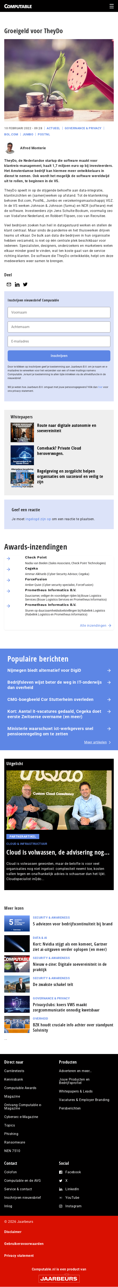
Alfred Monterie (33, 148)
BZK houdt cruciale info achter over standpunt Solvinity (73, 1027)
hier (100, 387)
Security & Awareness (51, 917)
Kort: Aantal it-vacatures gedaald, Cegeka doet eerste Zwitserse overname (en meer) (54, 714)
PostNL (44, 134)
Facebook (73, 1172)
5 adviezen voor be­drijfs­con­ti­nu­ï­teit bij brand (72, 924)
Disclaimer (12, 1232)
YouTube (72, 1198)
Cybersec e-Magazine (21, 1117)
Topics (9, 1125)
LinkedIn (72, 1189)
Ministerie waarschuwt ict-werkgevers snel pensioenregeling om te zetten (50, 731)
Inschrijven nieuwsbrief (22, 1198)
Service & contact (18, 1189)
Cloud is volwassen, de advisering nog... (58, 852)
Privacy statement (19, 1256)
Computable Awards (20, 1088)
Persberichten (70, 1108)
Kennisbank (13, 1079)
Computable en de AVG (22, 1181)
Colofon (10, 1172)
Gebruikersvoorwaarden (24, 1244)
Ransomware (14, 1142)
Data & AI (40, 937)
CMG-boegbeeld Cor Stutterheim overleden (50, 699)
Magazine (12, 1096)
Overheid (40, 1018)
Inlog (8, 1206)
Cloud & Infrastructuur (26, 843)
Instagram (73, 1206)
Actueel (53, 128)
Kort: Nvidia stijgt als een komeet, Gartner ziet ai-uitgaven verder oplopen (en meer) (70, 946)
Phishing (11, 1134)
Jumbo (28, 134)
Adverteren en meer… (75, 1071)
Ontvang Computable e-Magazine (23, 1106)
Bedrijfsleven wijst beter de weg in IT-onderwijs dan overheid (54, 685)
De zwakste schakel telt (53, 984)
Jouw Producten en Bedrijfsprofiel (74, 1081)
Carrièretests (14, 1071)
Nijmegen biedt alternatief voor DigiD (44, 670)
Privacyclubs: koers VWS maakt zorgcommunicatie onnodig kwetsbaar (66, 1007)
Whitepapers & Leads (76, 1091)
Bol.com (11, 134)
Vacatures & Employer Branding (84, 1100)
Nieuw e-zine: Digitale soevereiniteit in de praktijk (70, 966)
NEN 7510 (12, 1151)
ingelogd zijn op (38, 519)
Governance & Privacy (83, 128)
